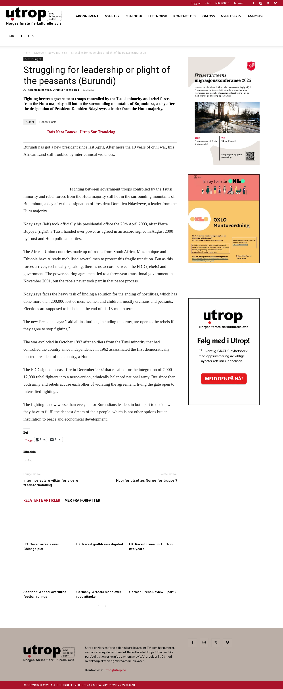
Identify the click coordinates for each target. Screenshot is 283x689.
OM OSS (208, 16)
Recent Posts (47, 122)
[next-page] (105, 605)
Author (30, 122)
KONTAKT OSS (184, 16)
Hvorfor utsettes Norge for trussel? (146, 480)
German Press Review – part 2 (152, 592)
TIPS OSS (27, 36)
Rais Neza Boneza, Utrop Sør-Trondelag (53, 89)
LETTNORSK (157, 16)
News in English (57, 53)
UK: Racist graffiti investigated (99, 544)
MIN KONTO (222, 3)
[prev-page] (98, 605)
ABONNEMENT (87, 16)
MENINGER (134, 16)
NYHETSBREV (231, 16)
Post (29, 440)
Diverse (39, 53)
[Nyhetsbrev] (224, 404)
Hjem (26, 53)
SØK (11, 36)
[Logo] (33, 16)
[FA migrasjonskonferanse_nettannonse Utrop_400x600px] (224, 163)
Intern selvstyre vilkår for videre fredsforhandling (50, 482)
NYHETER (112, 16)
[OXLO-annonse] (224, 261)
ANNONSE (255, 16)
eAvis (208, 3)
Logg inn (196, 3)
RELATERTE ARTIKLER (41, 500)
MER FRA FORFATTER (82, 500)
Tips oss (238, 3)
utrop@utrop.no (115, 670)
